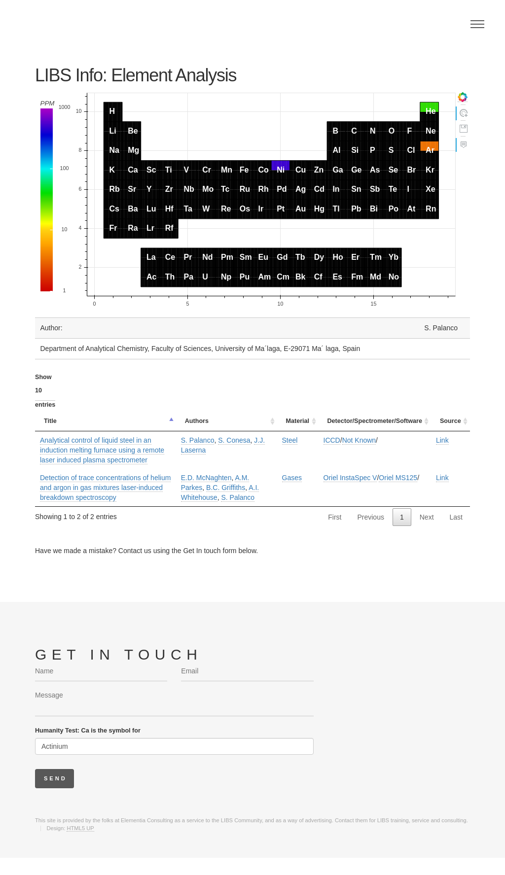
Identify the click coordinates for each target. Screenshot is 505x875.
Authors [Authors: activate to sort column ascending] (197, 421)
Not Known (359, 440)
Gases (292, 478)
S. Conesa (234, 440)
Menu (477, 24)
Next (427, 517)
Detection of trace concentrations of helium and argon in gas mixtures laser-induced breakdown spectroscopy (105, 487)
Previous (370, 517)
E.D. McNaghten (206, 478)
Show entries (45, 391)
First (334, 517)
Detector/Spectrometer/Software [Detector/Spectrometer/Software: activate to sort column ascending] (374, 421)
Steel (290, 440)
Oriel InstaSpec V (350, 478)
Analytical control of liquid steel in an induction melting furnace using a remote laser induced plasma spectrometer (102, 450)
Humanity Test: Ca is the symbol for (88, 730)
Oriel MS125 (398, 478)
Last (456, 517)
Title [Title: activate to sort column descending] (50, 421)
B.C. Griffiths (225, 487)
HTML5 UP (80, 828)
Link (442, 440)
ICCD (332, 440)
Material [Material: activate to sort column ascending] (298, 421)
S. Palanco (198, 440)
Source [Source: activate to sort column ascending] (450, 421)
